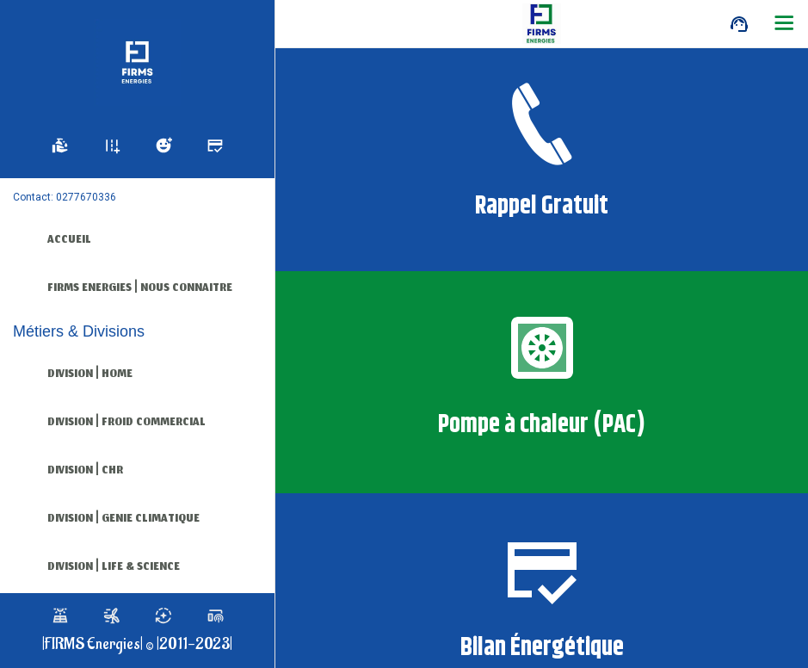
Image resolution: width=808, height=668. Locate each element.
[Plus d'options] (784, 24)
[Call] (739, 24)
